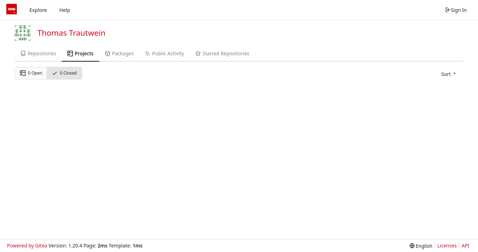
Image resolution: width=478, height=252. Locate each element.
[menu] (449, 74)
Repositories (38, 53)
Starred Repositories (222, 53)
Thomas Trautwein (71, 32)
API (465, 245)
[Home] (11, 10)
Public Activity (164, 53)
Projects (80, 53)
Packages (119, 53)
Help (64, 10)
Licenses (447, 245)
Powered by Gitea (27, 245)
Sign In (456, 10)
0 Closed (64, 73)
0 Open (31, 73)
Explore (38, 10)
